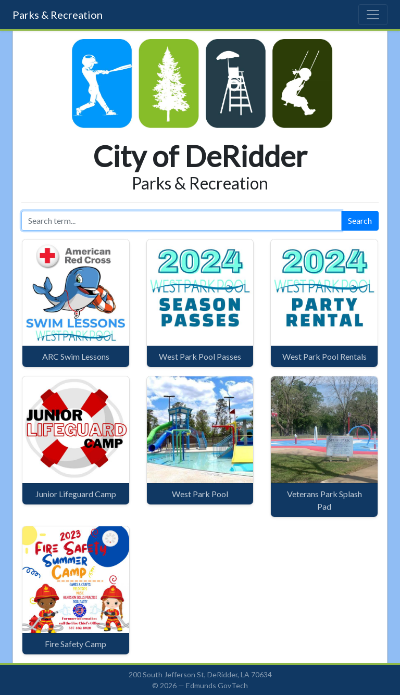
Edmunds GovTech (217, 685)
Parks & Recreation (57, 14)
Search (360, 220)
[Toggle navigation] (373, 14)
